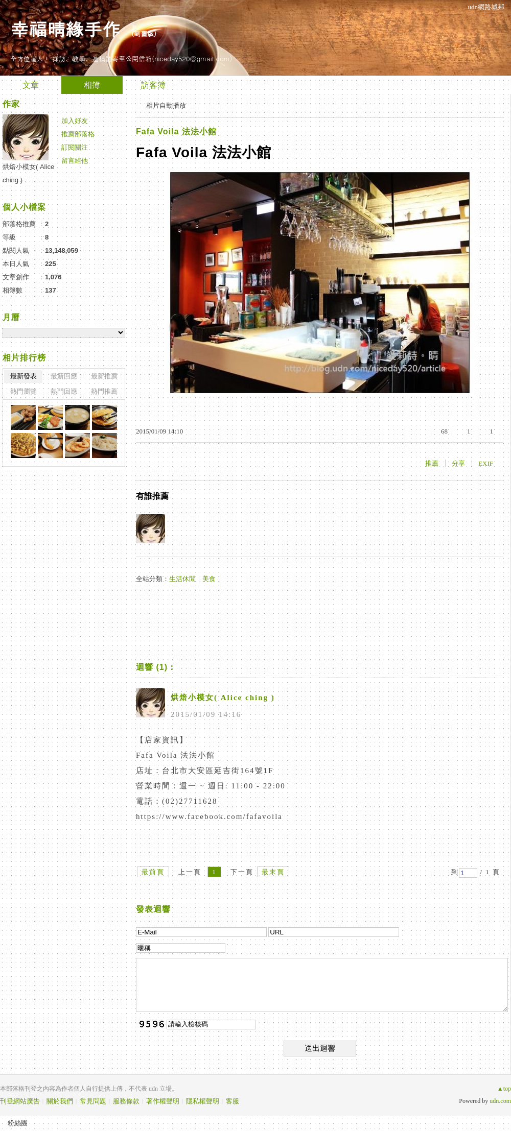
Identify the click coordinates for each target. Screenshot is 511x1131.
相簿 (92, 85)
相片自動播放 (166, 105)
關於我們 (60, 1101)
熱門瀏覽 (23, 391)
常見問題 (93, 1101)
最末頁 (273, 872)
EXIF (485, 463)
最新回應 (64, 376)
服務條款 (126, 1101)
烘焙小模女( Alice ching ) (223, 697)
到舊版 (144, 33)
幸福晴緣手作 (65, 28)
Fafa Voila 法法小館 (176, 131)
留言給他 (74, 160)
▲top (504, 1088)
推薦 (431, 463)
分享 (458, 463)
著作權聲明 (162, 1101)
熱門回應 (64, 391)
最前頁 (153, 872)
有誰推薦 (152, 496)
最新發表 (23, 376)
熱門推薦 (104, 391)
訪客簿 (153, 85)
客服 (232, 1101)
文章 (30, 85)
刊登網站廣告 (20, 1101)
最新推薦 (104, 376)
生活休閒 (182, 579)
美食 (209, 579)
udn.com (500, 1100)
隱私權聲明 (202, 1101)
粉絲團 (18, 1123)
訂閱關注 (74, 147)
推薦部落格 (78, 134)
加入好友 (74, 121)
